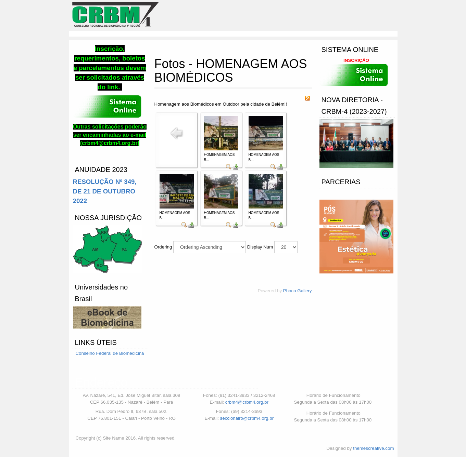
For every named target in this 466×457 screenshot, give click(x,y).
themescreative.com (373, 448)
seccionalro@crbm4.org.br (247, 418)
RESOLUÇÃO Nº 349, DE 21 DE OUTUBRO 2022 (105, 191)
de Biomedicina (128, 353)
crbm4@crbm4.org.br (246, 402)
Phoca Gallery (297, 290)
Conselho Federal (94, 353)
